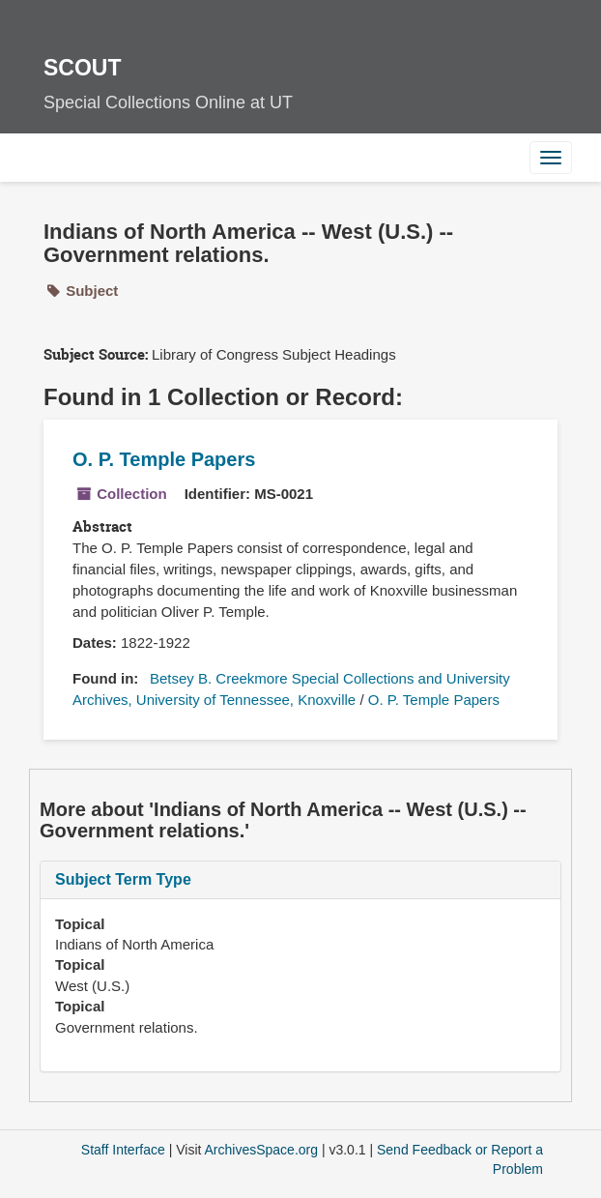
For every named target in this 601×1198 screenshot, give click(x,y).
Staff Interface (123, 1149)
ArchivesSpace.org (262, 1149)
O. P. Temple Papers (163, 459)
